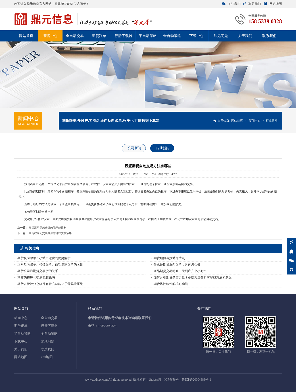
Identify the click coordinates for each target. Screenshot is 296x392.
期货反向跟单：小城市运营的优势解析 (44, 258)
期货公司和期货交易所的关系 (37, 271)
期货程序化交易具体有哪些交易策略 (50, 233)
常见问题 (221, 36)
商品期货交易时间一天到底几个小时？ (180, 271)
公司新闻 (134, 148)
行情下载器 (123, 36)
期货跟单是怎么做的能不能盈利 (47, 227)
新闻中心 (50, 36)
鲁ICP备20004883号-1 (196, 379)
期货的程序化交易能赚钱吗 (36, 277)
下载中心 (196, 36)
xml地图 (47, 357)
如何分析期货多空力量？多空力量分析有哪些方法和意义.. (193, 277)
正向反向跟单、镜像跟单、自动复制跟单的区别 (50, 264)
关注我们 (231, 4)
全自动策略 (172, 36)
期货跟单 (99, 36)
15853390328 (107, 326)
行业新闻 (271, 120)
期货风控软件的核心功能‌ (171, 284)
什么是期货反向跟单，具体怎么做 (177, 264)
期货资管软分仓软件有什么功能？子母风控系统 (50, 284)
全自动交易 (75, 36)
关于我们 (245, 36)
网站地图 (273, 4)
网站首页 (26, 36)
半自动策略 (148, 36)
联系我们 (252, 4)
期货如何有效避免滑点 (169, 258)
